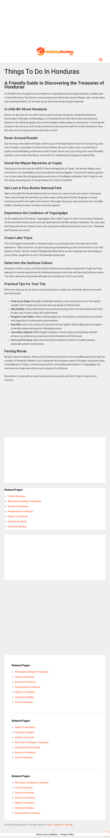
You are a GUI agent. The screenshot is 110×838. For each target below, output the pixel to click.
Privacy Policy (67, 834)
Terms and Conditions (47, 834)
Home (49, 825)
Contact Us (59, 825)
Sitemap (68, 825)
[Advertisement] (55, 23)
